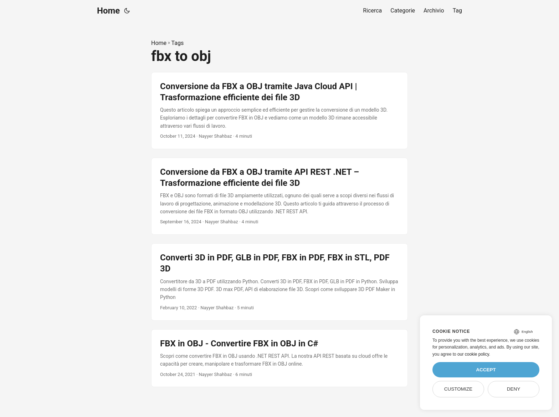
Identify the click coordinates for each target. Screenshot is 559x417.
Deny (513, 389)
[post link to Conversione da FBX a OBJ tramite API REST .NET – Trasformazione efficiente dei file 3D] (279, 196)
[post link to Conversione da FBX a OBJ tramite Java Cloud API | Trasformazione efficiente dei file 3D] (279, 110)
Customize (458, 389)
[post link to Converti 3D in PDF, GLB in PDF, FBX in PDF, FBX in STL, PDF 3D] (279, 282)
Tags (177, 43)
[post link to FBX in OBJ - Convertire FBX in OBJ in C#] (279, 358)
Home (108, 11)
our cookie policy (473, 354)
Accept (486, 369)
